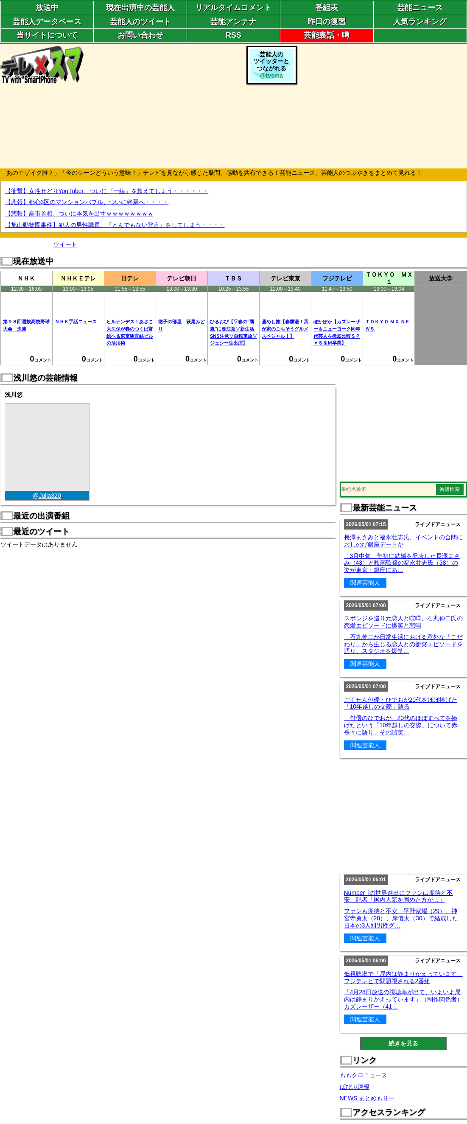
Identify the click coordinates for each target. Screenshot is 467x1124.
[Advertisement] (383, 105)
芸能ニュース (420, 7)
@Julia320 (47, 495)
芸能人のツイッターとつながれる (271, 65)
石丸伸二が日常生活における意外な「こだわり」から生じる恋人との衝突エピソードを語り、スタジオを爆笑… (403, 644)
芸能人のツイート (140, 21)
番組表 (326, 7)
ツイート (65, 244)
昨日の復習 (327, 21)
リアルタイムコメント (233, 7)
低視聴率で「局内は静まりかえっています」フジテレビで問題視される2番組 (403, 977)
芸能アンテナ (233, 21)
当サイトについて (47, 35)
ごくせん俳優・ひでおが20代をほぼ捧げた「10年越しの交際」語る (401, 703)
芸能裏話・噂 (327, 35)
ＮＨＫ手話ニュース (76, 321)
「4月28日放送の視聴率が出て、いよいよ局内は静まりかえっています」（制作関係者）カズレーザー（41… (403, 999)
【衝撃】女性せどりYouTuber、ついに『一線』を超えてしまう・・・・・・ (107, 191)
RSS (233, 35)
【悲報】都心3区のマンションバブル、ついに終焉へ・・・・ (87, 202)
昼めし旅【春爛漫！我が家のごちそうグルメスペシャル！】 (285, 329)
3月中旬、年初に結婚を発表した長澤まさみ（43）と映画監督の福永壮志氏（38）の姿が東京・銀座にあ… (402, 563)
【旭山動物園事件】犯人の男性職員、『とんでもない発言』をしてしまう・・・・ (115, 224)
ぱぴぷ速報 (354, 1086)
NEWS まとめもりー (367, 1098)
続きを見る (403, 1043)
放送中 (47, 7)
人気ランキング (420, 21)
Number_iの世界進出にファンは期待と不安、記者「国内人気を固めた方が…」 (398, 896)
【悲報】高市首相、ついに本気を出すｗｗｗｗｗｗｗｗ (79, 213)
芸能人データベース (47, 21)
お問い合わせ (140, 35)
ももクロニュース (363, 1075)
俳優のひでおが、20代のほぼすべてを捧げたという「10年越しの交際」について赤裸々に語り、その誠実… (401, 725)
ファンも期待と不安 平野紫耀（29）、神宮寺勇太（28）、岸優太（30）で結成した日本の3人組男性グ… (401, 918)
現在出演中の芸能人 (140, 7)
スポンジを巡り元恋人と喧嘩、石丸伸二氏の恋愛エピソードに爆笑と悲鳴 (403, 622)
